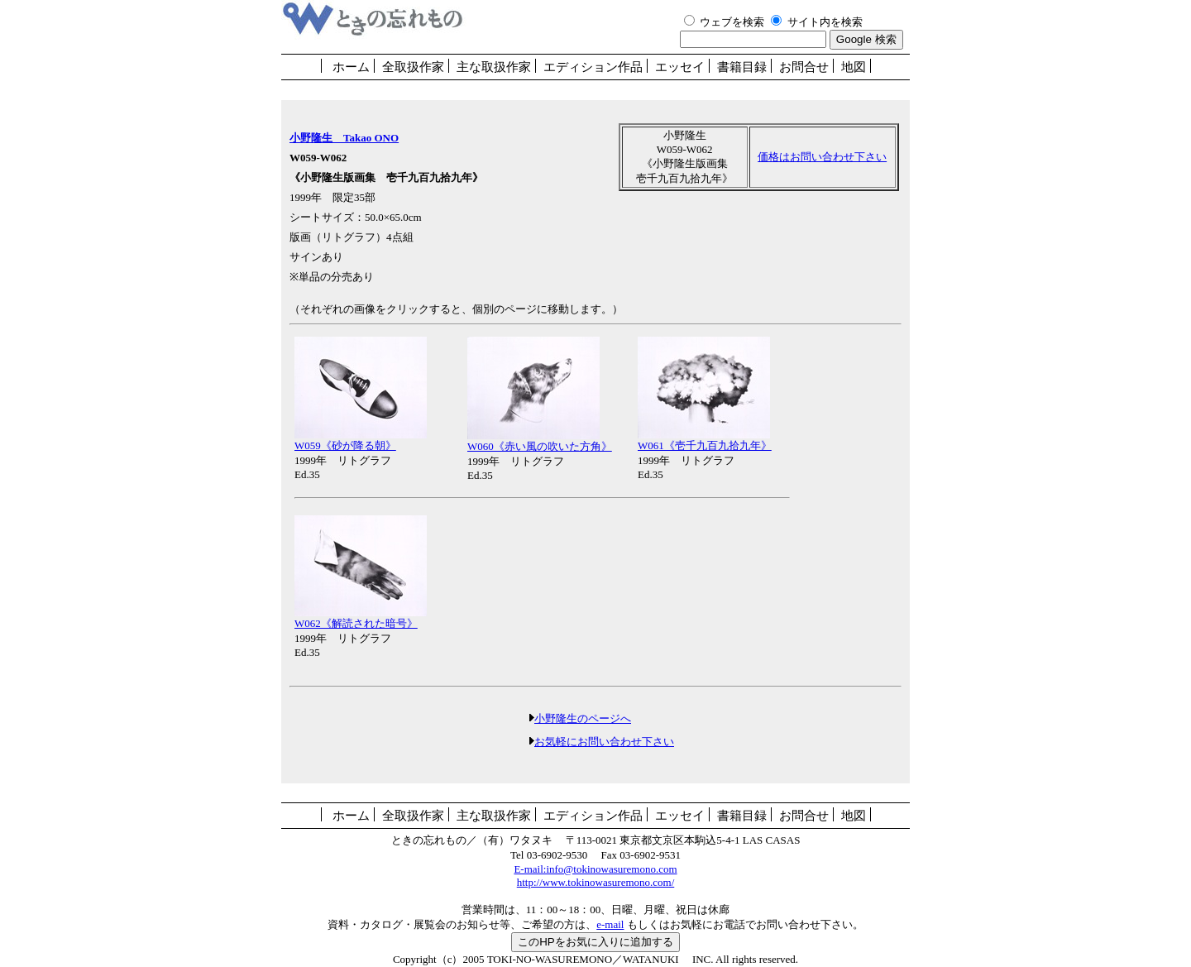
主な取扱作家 (494, 67)
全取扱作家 (413, 67)
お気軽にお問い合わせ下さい (604, 741)
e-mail (610, 924)
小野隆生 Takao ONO (344, 138)
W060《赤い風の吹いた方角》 (539, 440)
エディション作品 (593, 67)
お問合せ (804, 67)
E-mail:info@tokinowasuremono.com (595, 869)
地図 (853, 67)
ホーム (351, 67)
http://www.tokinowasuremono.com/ (596, 882)
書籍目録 (742, 67)
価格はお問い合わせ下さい (822, 157)
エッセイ (680, 67)
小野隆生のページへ (580, 718)
